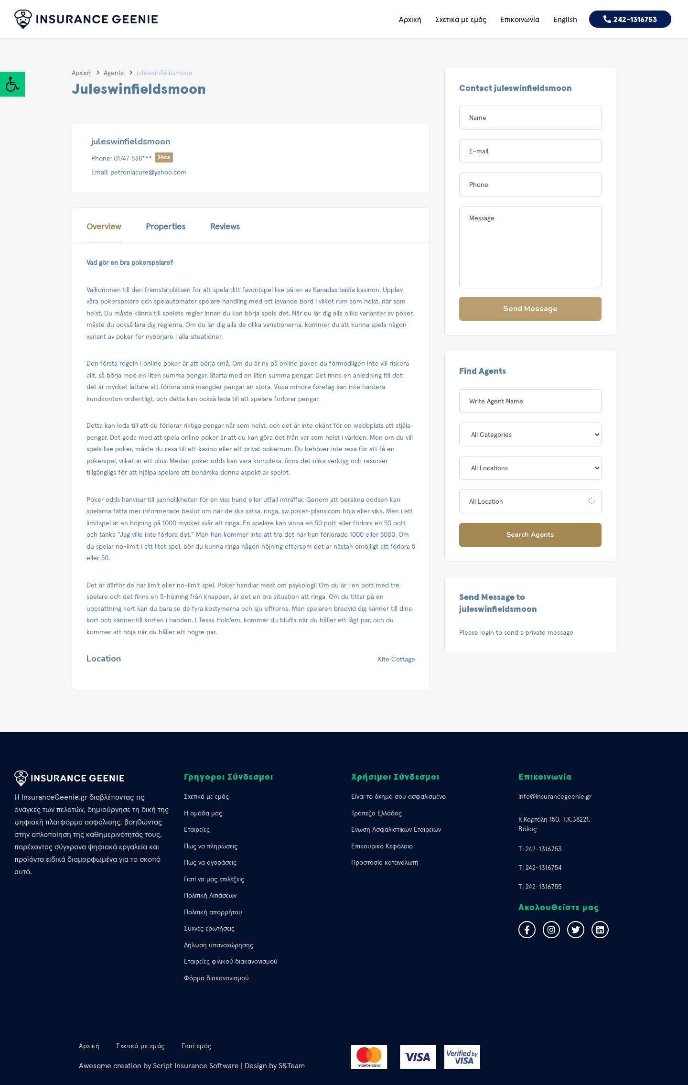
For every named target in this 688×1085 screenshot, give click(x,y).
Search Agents (530, 534)
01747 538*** (143, 158)
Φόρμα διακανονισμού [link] (216, 978)
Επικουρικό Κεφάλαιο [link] (382, 846)
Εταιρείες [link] (197, 829)
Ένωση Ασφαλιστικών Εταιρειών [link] (396, 829)
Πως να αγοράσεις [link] (210, 862)
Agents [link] (114, 72)
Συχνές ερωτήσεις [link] (209, 928)
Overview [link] (103, 226)
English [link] (565, 19)
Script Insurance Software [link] (196, 1065)
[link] (12, 84)
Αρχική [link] (410, 19)
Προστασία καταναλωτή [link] (385, 862)
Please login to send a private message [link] (516, 632)
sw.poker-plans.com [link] (311, 511)
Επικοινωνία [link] (519, 19)
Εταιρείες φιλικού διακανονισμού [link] (231, 961)
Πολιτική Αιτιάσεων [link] (210, 895)
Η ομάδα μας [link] (203, 813)
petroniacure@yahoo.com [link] (148, 172)
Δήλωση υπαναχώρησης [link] (218, 945)
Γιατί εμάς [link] (197, 1046)
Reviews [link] (225, 226)
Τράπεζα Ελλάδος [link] (376, 813)
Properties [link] (165, 226)
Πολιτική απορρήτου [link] (213, 912)
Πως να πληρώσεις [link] (210, 846)
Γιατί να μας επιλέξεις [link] (214, 879)
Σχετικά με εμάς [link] (460, 19)
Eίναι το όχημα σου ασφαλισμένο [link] (398, 796)
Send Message (530, 309)
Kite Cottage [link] (396, 659)
